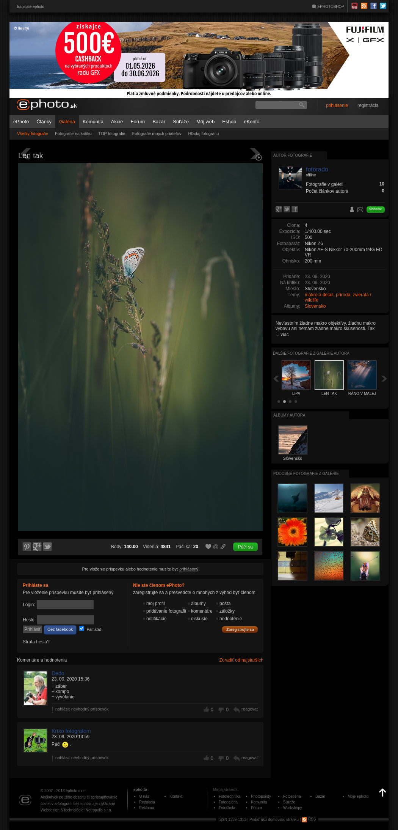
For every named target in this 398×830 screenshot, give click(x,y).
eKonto (251, 121)
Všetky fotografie (32, 133)
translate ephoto (30, 7)
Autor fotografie (292, 155)
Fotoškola (227, 808)
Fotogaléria (228, 802)
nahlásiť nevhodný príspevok (82, 709)
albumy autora (289, 415)
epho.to (140, 790)
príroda (343, 294)
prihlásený (188, 569)
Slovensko (315, 306)
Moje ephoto (358, 796)
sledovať (375, 209)
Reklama (146, 808)
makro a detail (319, 294)
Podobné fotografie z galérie (306, 474)
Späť (276, 378)
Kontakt (175, 796)
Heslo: (29, 619)
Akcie (117, 121)
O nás (144, 796)
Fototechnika (229, 796)
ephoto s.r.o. (76, 791)
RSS (309, 819)
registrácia (367, 105)
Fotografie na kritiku (73, 133)
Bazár (158, 121)
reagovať (249, 709)
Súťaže (181, 121)
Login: (29, 604)
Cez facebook (60, 629)
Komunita (93, 121)
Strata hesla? (36, 642)
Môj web (205, 121)
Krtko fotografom (71, 731)
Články (44, 121)
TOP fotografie (112, 133)
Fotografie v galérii (324, 184)
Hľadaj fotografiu (203, 133)
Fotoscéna (292, 796)
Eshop (229, 121)
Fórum (138, 121)
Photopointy (261, 796)
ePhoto (21, 121)
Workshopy (292, 808)
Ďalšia (384, 378)
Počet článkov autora (327, 191)
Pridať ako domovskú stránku (274, 819)
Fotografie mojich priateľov (157, 133)
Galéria (67, 121)
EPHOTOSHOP (331, 7)
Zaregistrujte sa (240, 629)
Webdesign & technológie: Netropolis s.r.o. (76, 810)
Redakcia (147, 802)
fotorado (317, 169)
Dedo (58, 673)
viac (284, 334)
